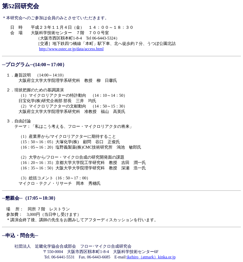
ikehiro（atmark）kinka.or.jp (151, 257)
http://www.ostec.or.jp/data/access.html (71, 49)
